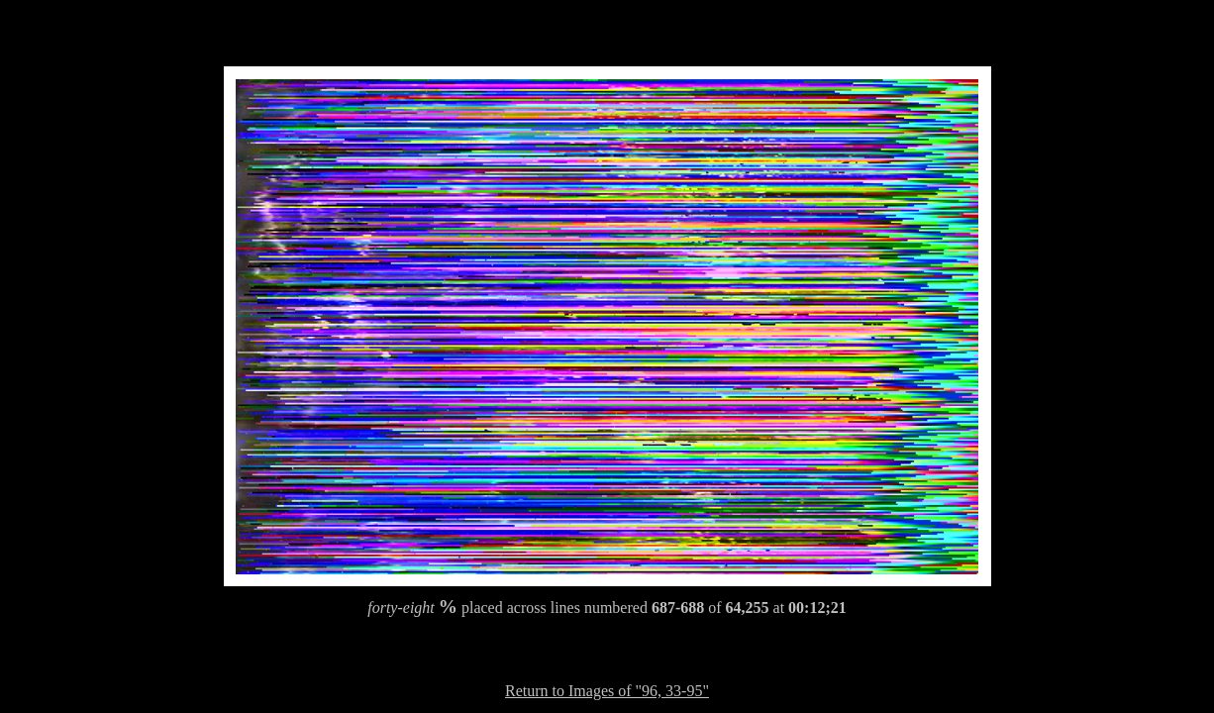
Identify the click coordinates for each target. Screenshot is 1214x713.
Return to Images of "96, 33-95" (607, 690)
